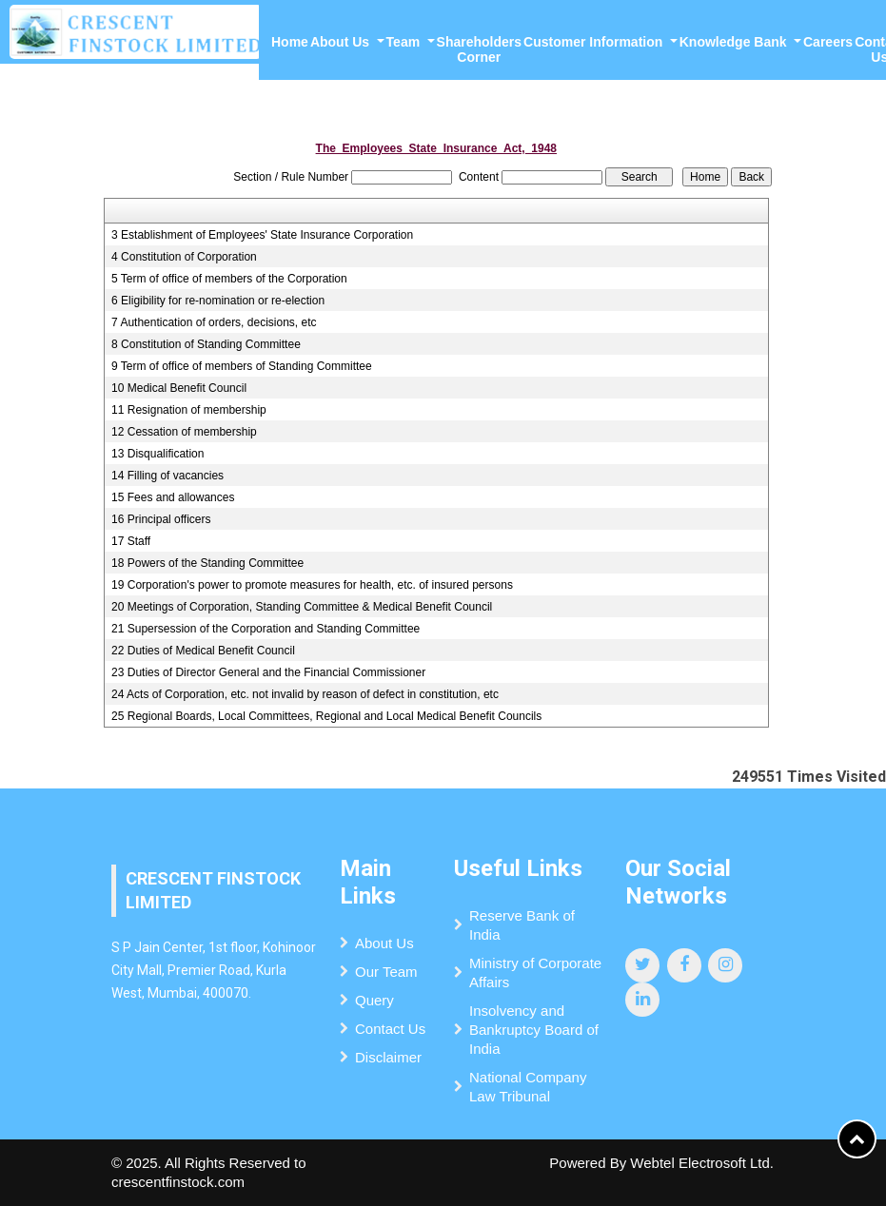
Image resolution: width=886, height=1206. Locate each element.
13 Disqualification (157, 453)
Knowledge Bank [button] (735, 41)
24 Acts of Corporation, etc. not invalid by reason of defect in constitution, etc (305, 694)
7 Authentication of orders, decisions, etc (213, 322)
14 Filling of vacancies (167, 475)
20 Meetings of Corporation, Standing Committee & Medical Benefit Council (301, 606)
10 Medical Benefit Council (178, 388)
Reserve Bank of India (522, 925)
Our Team (386, 971)
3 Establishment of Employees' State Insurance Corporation (262, 235)
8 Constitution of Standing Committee (206, 344)
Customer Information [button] (594, 41)
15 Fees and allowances (172, 497)
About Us (384, 943)
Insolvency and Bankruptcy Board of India (534, 1029)
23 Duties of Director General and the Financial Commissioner (268, 672)
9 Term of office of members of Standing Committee (241, 366)
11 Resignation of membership (188, 410)
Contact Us (390, 1029)
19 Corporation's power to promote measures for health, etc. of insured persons (312, 585)
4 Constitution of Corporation (184, 256)
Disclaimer (388, 1057)
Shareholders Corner (479, 49)
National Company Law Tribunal (527, 1086)
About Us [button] (341, 41)
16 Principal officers (161, 519)
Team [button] (404, 41)
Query (374, 1000)
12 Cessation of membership (184, 431)
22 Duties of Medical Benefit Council (203, 650)
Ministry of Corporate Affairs (535, 972)
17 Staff (130, 541)
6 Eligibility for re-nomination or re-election (218, 300)
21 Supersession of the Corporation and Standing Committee (265, 628)
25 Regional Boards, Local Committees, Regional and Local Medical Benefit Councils (326, 716)
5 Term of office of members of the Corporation (229, 278)
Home (289, 41)
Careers (828, 41)
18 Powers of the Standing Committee (207, 563)
